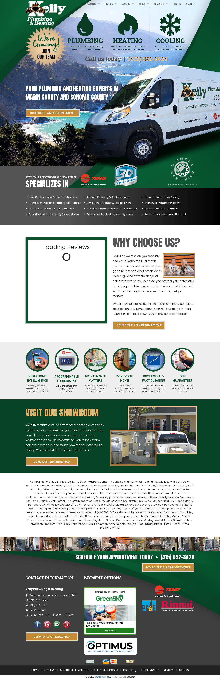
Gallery (190, 3)
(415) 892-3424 (147, 59)
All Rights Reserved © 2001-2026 (122, 677)
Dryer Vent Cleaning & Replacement (109, 203)
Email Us (49, 670)
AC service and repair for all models (51, 208)
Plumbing (91, 3)
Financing (129, 670)
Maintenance (109, 670)
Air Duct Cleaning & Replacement (107, 197)
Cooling (126, 3)
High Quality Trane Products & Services (53, 197)
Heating (109, 3)
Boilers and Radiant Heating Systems (110, 214)
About (142, 3)
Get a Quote (86, 670)
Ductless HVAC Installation (161, 208)
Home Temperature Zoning (162, 197)
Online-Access (102, 677)
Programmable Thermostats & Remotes (112, 208)
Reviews (168, 670)
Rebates (177, 3)
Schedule (66, 670)
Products (159, 3)
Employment (149, 670)
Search (184, 670)
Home (35, 670)
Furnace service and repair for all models (54, 203)
